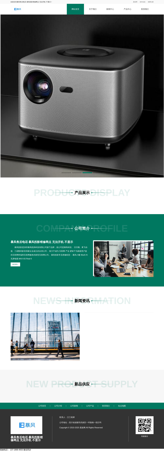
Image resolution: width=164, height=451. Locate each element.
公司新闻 (74, 406)
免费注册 (151, 2)
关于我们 (93, 9)
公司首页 (42, 406)
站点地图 (122, 406)
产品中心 (127, 9)
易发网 (135, 2)
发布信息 (142, 2)
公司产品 (90, 406)
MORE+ (15, 264)
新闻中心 (110, 9)
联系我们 (145, 9)
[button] (66, 172)
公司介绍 (58, 406)
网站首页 (75, 9)
